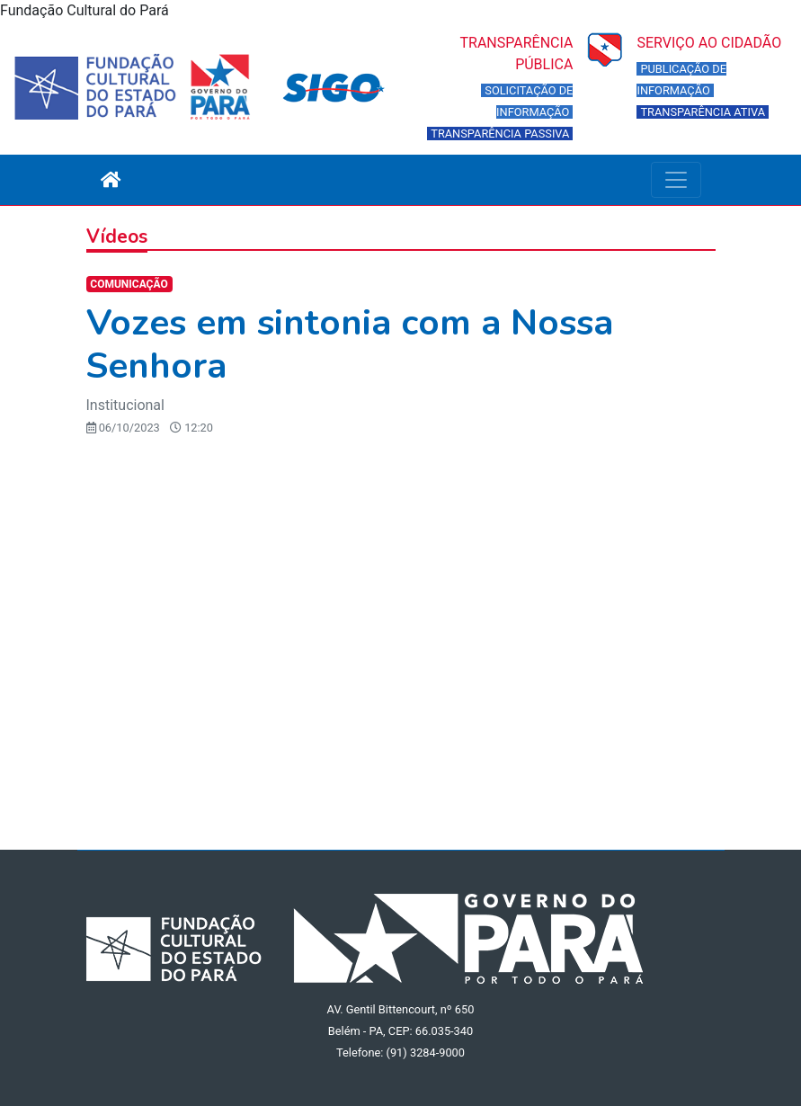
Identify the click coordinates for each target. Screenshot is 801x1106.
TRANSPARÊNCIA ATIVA (702, 112)
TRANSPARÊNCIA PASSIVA (500, 133)
